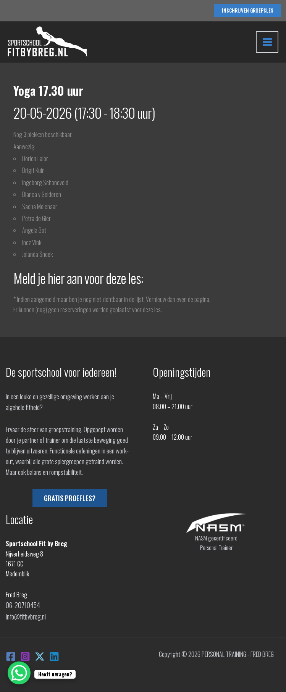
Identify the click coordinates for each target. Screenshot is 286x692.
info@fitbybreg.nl (25, 614)
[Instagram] (25, 654)
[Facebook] (11, 654)
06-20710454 (21, 604)
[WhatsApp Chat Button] (19, 672)
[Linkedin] (54, 654)
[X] (40, 654)
